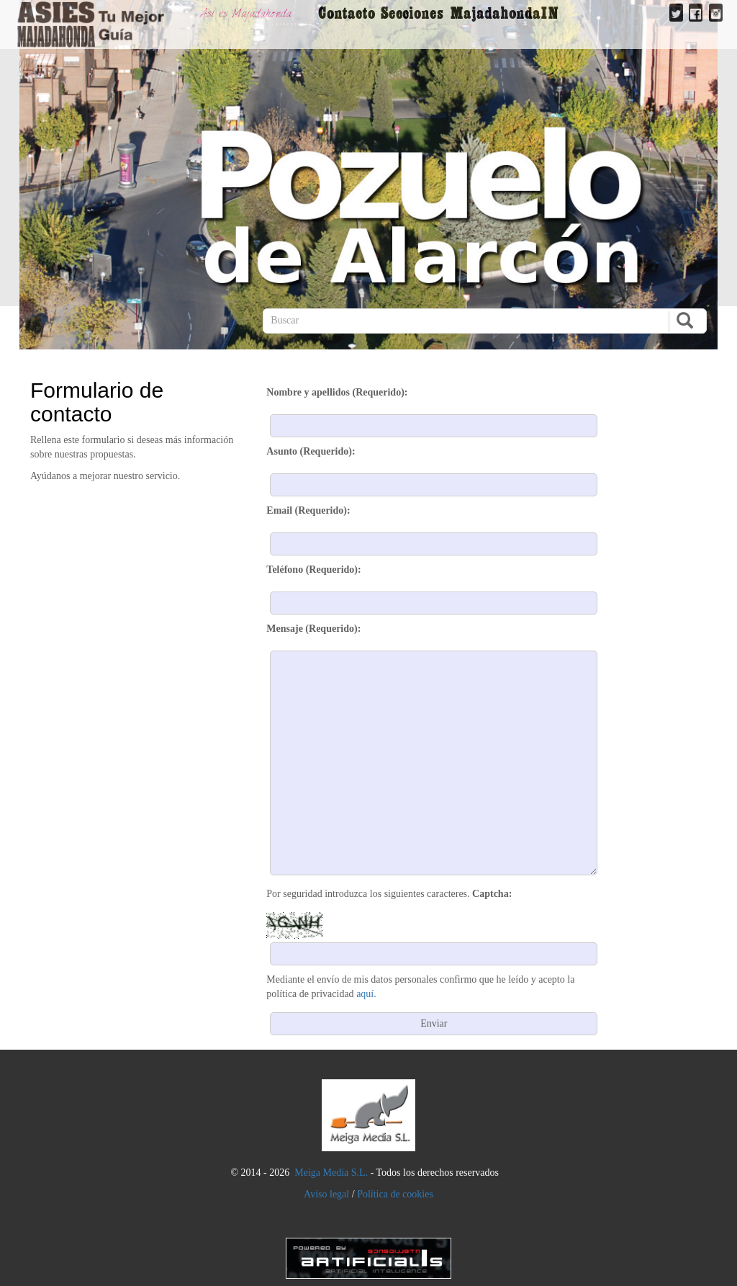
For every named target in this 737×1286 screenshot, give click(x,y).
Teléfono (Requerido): (313, 569)
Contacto (346, 13)
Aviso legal (326, 1194)
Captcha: (492, 893)
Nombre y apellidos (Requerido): (336, 392)
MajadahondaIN (504, 13)
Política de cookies (395, 1194)
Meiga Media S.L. (331, 1172)
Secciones (412, 13)
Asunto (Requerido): (310, 451)
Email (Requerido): (308, 510)
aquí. (366, 993)
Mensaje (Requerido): (313, 628)
